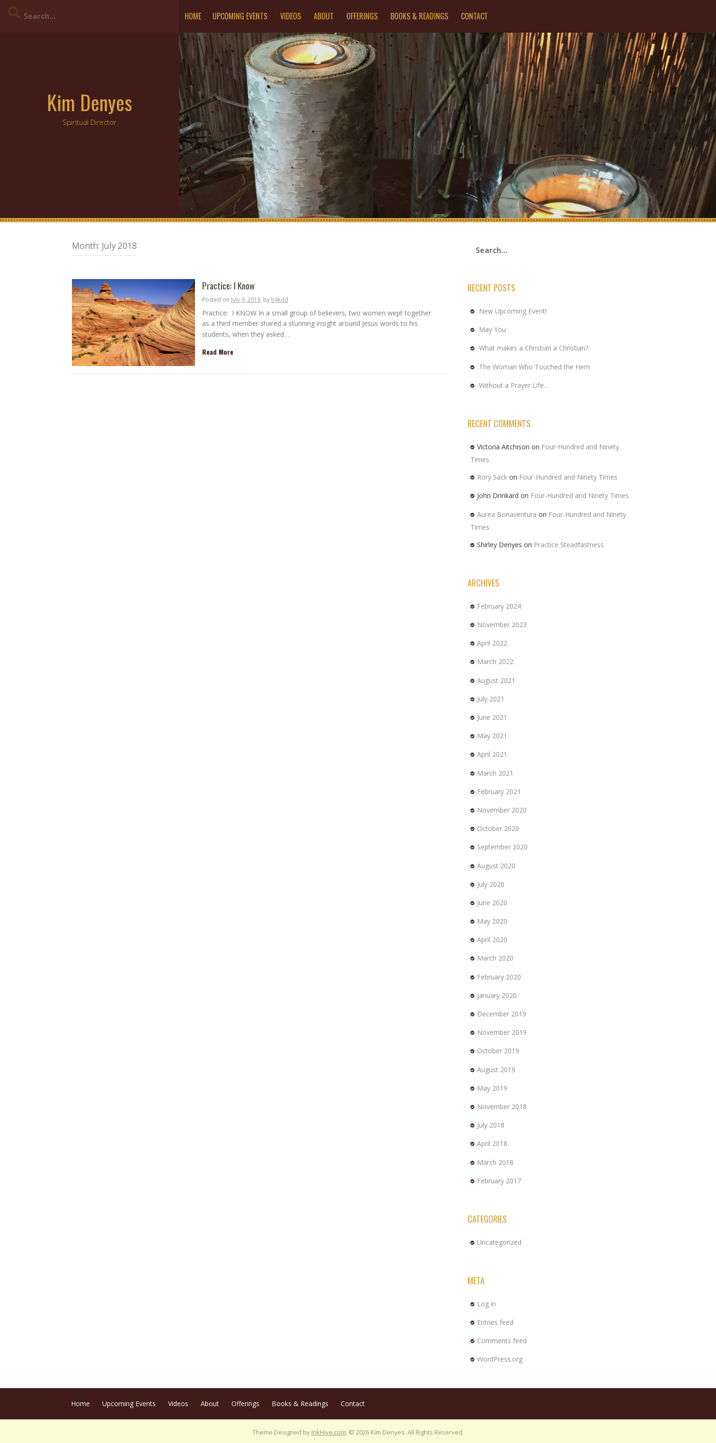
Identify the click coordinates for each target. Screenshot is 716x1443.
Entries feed (495, 1322)
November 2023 (502, 624)
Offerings (362, 16)
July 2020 (490, 884)
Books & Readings (419, 16)
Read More (217, 352)
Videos (290, 16)
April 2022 (492, 642)
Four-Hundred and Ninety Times (568, 476)
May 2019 (492, 1088)
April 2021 (492, 754)
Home (193, 16)
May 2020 (492, 921)
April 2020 (492, 939)
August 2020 (496, 865)
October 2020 (498, 828)
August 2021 (496, 680)
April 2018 (492, 1143)
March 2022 (495, 661)
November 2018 (502, 1106)
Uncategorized (499, 1242)
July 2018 (490, 1124)
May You (492, 329)
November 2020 (502, 809)
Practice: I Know (228, 285)
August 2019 (496, 1069)
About (324, 16)
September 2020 (502, 846)
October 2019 (498, 1050)
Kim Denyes (89, 102)
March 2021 (495, 773)
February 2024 (499, 606)
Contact (474, 16)
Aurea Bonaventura (507, 514)
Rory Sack (492, 476)
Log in (486, 1303)
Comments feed (502, 1340)
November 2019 (502, 1032)
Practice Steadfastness (569, 544)
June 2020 (492, 902)
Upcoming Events (239, 16)
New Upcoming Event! (513, 310)
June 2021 (492, 717)
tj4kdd (279, 300)
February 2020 (499, 976)
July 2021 (490, 698)
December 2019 (501, 1013)
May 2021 (492, 735)
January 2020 (497, 995)
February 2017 (499, 1180)
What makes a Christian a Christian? (533, 347)
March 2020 (495, 957)
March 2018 (495, 1162)
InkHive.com (328, 1432)
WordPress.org (499, 1359)
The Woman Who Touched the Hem (534, 366)
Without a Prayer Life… (514, 385)
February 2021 (499, 791)
